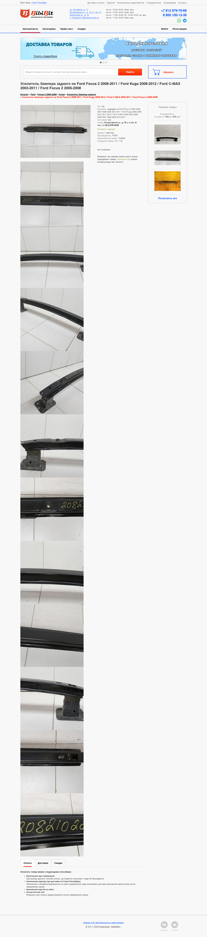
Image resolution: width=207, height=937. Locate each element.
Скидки (82, 29)
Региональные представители (130, 2)
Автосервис (49, 29)
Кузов (62, 94)
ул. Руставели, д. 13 (79, 9)
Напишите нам (123, 159)
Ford (33, 94)
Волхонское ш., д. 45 (79, 15)
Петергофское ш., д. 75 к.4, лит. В (85, 12)
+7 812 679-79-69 (174, 10)
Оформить (168, 72)
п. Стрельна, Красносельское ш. (84, 17)
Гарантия (111, 2)
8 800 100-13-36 (175, 15)
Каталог (24, 94)
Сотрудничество (153, 2)
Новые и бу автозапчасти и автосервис (103, 922)
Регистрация (180, 29)
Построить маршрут (106, 129)
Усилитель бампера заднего (81, 94)
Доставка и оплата (95, 2)
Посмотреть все (167, 198)
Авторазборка (169, 2)
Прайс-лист (66, 29)
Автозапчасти (30, 29)
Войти (164, 29)
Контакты (182, 2)
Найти (130, 72)
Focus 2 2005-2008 (47, 94)
